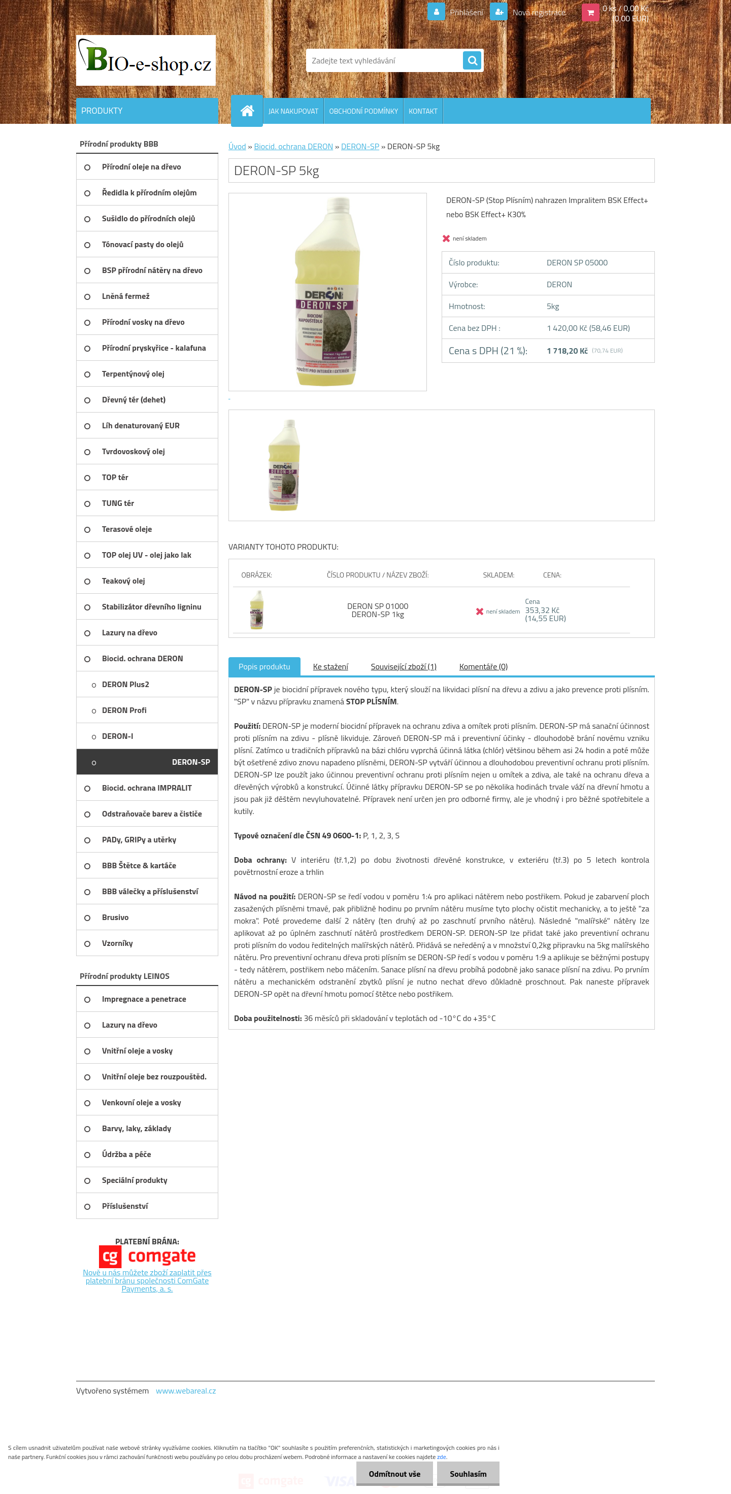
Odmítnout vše (395, 1474)
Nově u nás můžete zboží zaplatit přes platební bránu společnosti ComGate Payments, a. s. (147, 1280)
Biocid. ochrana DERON (293, 146)
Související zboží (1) (404, 666)
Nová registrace (538, 12)
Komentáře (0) (483, 666)
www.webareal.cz (186, 1390)
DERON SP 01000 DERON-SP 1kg (377, 610)
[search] (472, 61)
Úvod (237, 146)
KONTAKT (423, 111)
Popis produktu (264, 666)
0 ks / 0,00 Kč (626, 8)
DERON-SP (360, 146)
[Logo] (146, 60)
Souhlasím (468, 1474)
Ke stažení (330, 666)
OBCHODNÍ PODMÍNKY (363, 111)
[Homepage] (251, 110)
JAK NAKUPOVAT (293, 111)
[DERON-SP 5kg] (283, 419)
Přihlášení (466, 12)
